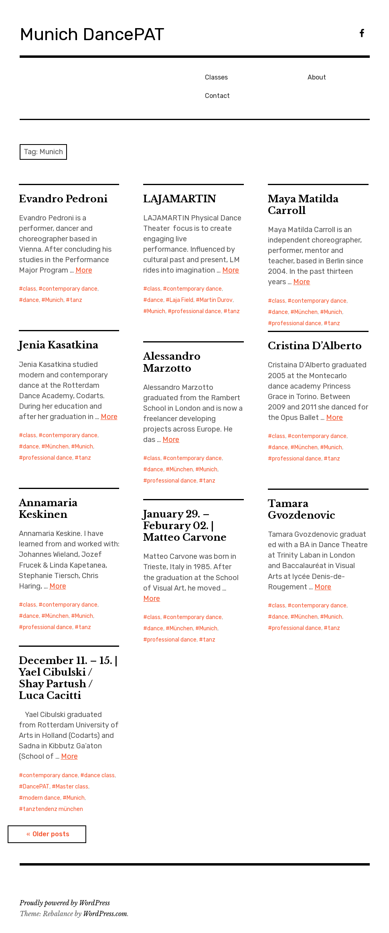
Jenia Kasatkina (58, 327)
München (306, 293)
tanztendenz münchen (53, 790)
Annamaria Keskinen (48, 490)
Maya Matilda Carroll (303, 186)
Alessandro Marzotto (172, 344)
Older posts (50, 816)
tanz (76, 282)
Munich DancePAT (100, 33)
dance (31, 282)
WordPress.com (105, 896)
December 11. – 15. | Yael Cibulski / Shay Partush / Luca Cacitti (68, 659)
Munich (54, 282)
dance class (99, 757)
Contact (327, 76)
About (268, 76)
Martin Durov (216, 282)
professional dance (196, 293)
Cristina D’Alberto (315, 328)
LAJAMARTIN (179, 180)
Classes (214, 76)
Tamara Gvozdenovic (301, 491)
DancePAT (36, 768)
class (29, 270)
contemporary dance (70, 270)
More (83, 252)
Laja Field (181, 282)
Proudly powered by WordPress (65, 885)
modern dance (41, 779)
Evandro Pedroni (63, 180)
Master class (72, 768)
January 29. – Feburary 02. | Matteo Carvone (185, 507)
